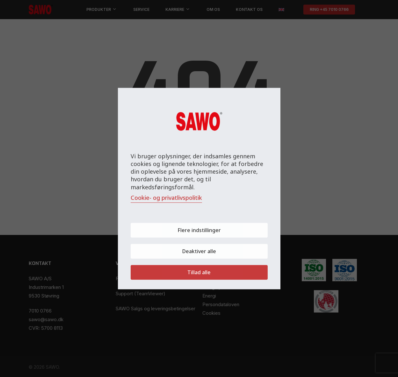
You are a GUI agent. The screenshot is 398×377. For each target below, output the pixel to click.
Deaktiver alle (199, 251)
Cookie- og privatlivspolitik (166, 197)
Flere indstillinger (199, 230)
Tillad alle (199, 272)
